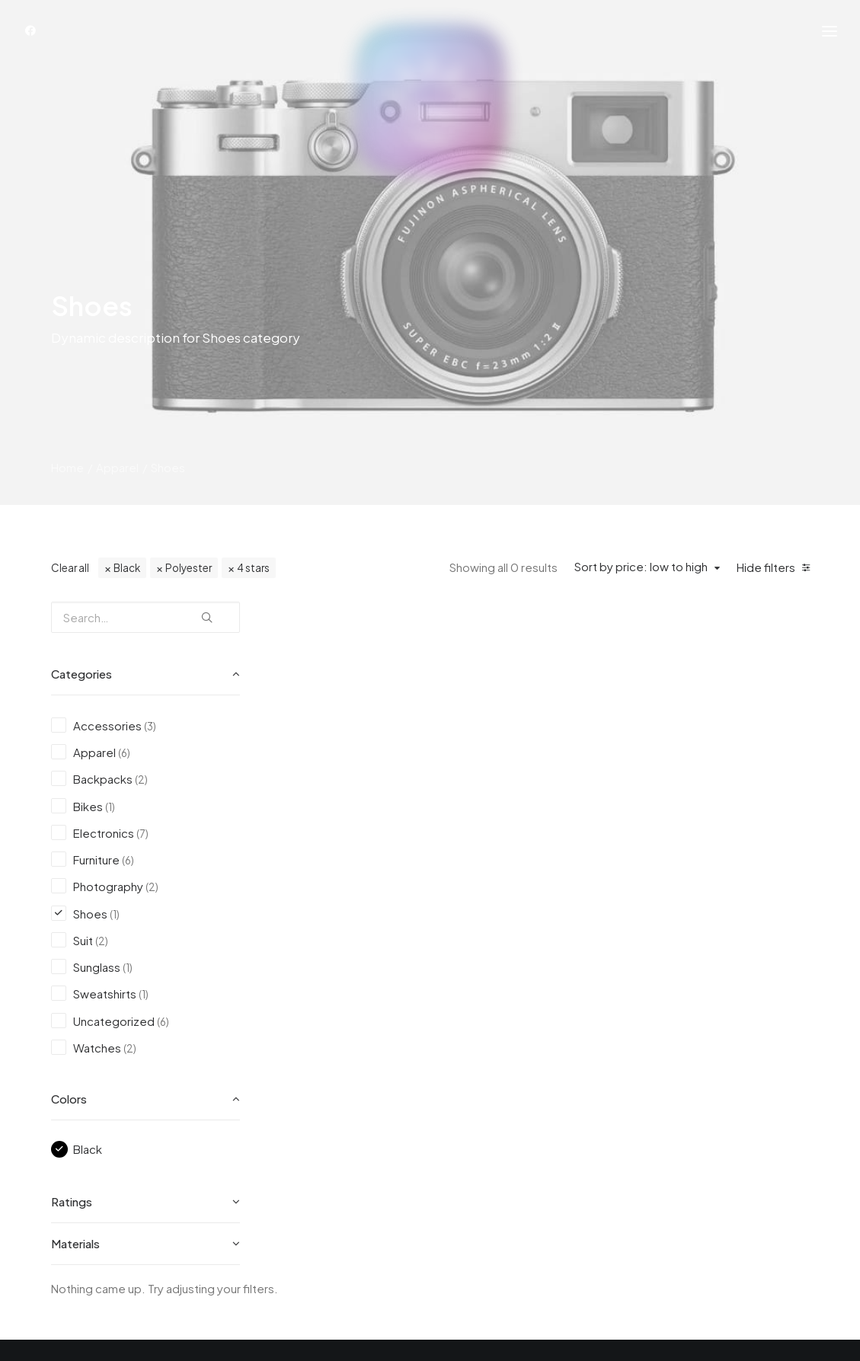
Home (67, 467)
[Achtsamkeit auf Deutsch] (430, 103)
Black (126, 567)
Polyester (188, 567)
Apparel (117, 467)
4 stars (253, 567)
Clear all (70, 567)
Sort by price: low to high (641, 566)
